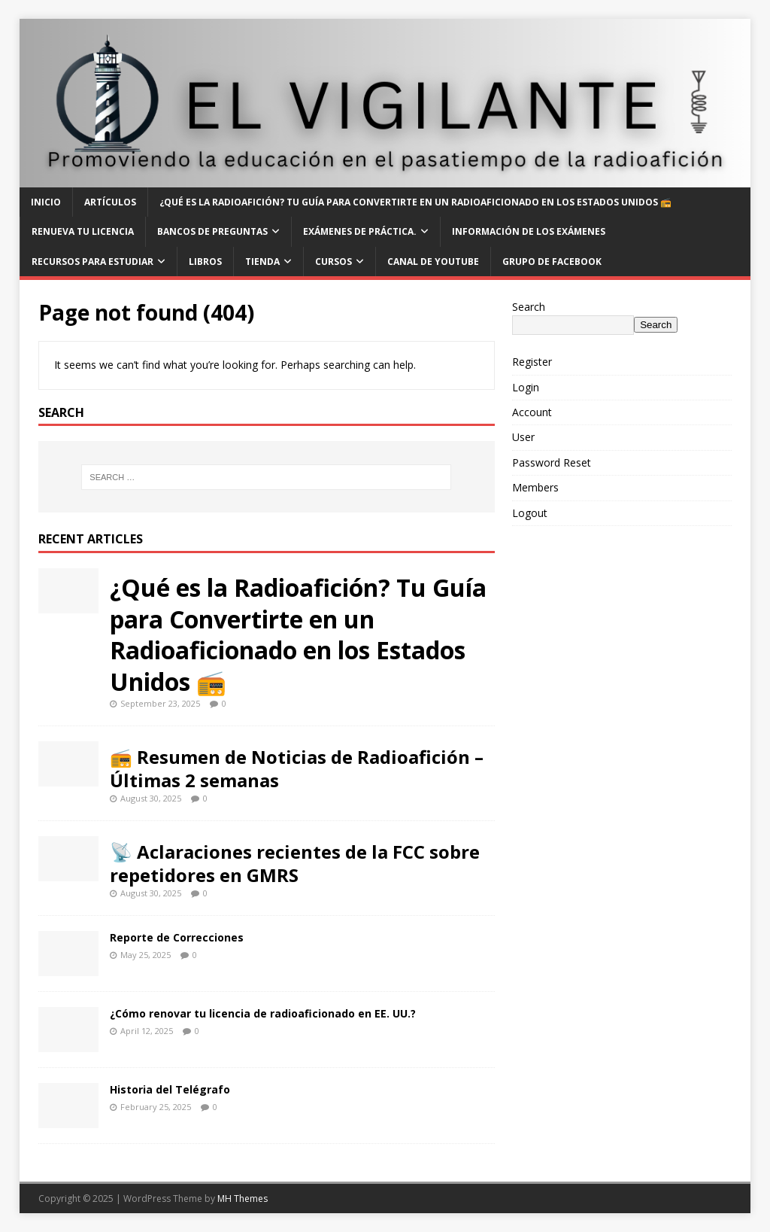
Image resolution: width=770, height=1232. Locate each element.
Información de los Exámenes (528, 231)
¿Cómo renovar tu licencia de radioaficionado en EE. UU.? (263, 1013)
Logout (529, 513)
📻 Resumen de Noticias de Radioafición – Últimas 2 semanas (297, 768)
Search (528, 307)
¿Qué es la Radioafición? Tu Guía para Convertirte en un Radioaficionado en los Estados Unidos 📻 (415, 202)
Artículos (110, 202)
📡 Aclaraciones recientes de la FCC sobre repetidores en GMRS (295, 863)
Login (525, 387)
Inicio (46, 202)
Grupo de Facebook (552, 261)
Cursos (333, 261)
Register (532, 361)
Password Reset (551, 462)
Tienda (262, 261)
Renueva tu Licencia (83, 231)
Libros (205, 261)
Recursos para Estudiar (92, 261)
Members (535, 487)
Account (532, 412)
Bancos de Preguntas (212, 231)
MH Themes (242, 1198)
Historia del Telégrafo (170, 1089)
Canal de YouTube (433, 261)
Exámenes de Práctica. (360, 231)
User (523, 437)
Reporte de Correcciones (177, 937)
